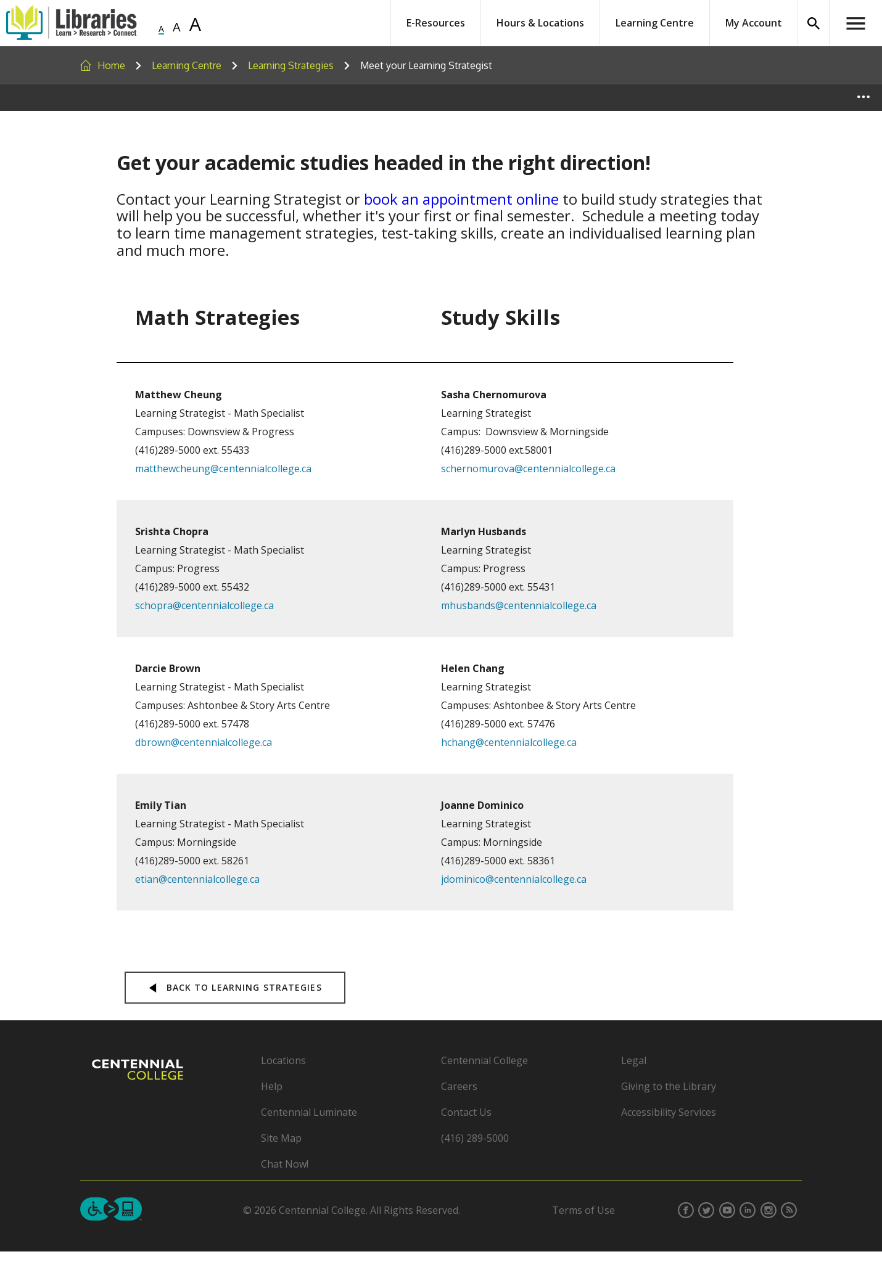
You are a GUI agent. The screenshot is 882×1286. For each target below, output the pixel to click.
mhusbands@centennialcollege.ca (518, 605)
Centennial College (484, 1060)
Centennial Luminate (309, 1112)
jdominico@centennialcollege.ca (514, 879)
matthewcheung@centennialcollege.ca (223, 468)
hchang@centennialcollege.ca (509, 742)
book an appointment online (461, 199)
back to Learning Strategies (235, 987)
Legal (633, 1060)
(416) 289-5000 (475, 1138)
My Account (753, 23)
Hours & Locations (540, 23)
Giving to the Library (668, 1086)
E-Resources (435, 23)
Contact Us (466, 1112)
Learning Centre (655, 23)
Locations (283, 1060)
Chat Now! (284, 1164)
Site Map (281, 1138)
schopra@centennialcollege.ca (204, 605)
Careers (459, 1086)
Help (271, 1086)
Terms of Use (583, 1210)
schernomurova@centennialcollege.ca (528, 468)
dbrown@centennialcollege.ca (203, 742)
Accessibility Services (668, 1112)
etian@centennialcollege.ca (197, 879)
